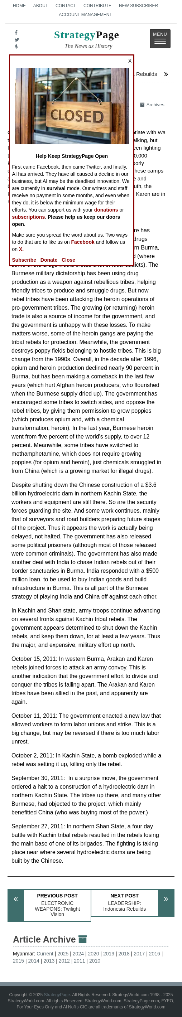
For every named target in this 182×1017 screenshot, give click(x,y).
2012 (64, 961)
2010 (94, 961)
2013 (48, 961)
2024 (78, 954)
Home (19, 5)
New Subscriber (138, 5)
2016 (154, 954)
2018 (124, 954)
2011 (79, 961)
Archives (152, 104)
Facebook (82, 242)
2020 (93, 954)
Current (45, 954)
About (40, 5)
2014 (33, 961)
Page (86, 40)
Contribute (97, 5)
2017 (139, 954)
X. (21, 249)
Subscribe (24, 260)
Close (68, 260)
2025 (62, 954)
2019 (108, 954)
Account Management (85, 14)
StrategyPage (57, 994)
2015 (18, 961)
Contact (66, 5)
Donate (48, 260)
